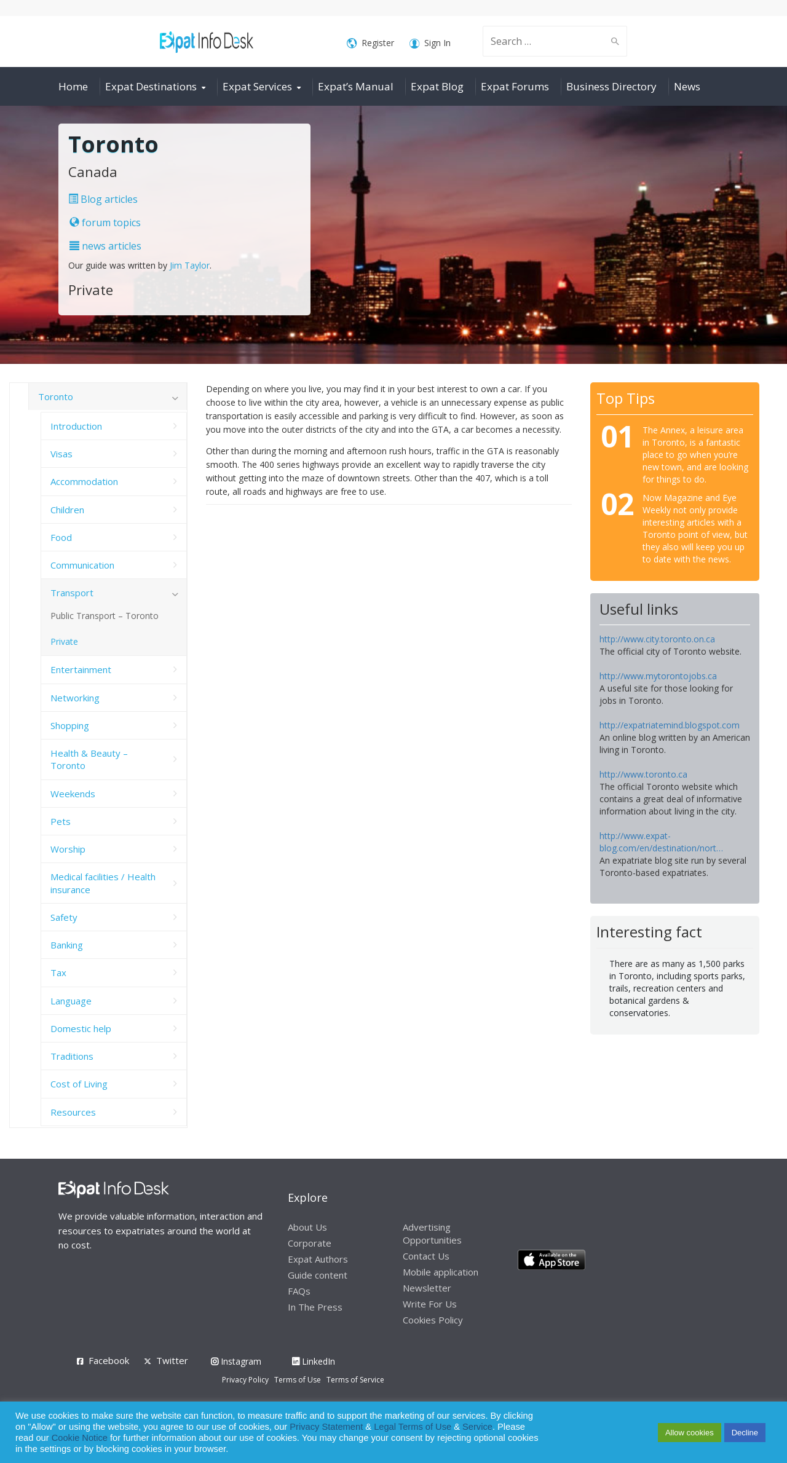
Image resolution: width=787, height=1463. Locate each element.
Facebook (109, 1360)
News (687, 86)
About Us (307, 1227)
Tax (58, 972)
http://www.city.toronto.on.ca (657, 639)
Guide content (317, 1275)
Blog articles (103, 199)
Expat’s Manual (356, 86)
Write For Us (430, 1304)
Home (73, 86)
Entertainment (80, 669)
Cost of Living (79, 1084)
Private (64, 641)
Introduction (76, 426)
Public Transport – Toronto (104, 615)
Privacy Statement (326, 1427)
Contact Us (426, 1256)
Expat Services (257, 86)
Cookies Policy (433, 1320)
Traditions (71, 1056)
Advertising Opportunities (432, 1233)
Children (67, 509)
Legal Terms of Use (412, 1427)
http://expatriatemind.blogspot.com (669, 725)
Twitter (172, 1360)
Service (477, 1427)
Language (71, 1001)
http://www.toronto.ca (643, 774)
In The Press (315, 1307)
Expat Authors (318, 1259)
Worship (67, 849)
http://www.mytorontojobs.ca (658, 676)
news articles (105, 246)
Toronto (55, 396)
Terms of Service (355, 1379)
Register (370, 43)
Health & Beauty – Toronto (89, 759)
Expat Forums (515, 86)
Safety (63, 917)
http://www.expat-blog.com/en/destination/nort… (661, 842)
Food (61, 537)
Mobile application (440, 1272)
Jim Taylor (190, 265)
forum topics (105, 222)
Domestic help (80, 1028)
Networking (75, 698)
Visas (61, 454)
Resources (73, 1112)
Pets (60, 821)
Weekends (72, 793)
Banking (66, 945)
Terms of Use (297, 1379)
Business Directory (611, 86)
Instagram (236, 1361)
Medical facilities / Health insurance (103, 882)
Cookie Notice (80, 1438)
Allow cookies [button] (689, 1432)
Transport (71, 592)
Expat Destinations (151, 86)
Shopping (69, 725)
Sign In (430, 43)
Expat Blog (437, 86)
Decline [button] (745, 1432)
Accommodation (84, 481)
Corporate (309, 1243)
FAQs (299, 1291)
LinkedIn (313, 1361)
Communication (82, 565)
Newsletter (427, 1288)
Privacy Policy (245, 1379)
